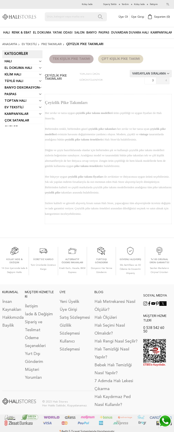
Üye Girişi (137, 16)
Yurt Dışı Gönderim (34, 358)
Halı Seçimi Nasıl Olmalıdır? (109, 329)
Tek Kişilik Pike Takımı (71, 58)
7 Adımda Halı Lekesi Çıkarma (113, 385)
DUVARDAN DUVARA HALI (130, 32)
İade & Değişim (39, 314)
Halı (8, 61)
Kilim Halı (13, 74)
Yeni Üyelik (69, 302)
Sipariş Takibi (110, 4)
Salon (79, 32)
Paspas (10, 94)
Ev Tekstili (14, 107)
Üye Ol (123, 16)
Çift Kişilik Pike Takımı (120, 58)
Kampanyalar (161, 32)
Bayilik (8, 325)
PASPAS (104, 32)
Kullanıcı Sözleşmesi (70, 345)
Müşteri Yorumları (33, 374)
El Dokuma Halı (18, 68)
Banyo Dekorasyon (22, 87)
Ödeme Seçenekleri (35, 342)
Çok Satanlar (17, 120)
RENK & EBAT (21, 32)
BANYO (91, 32)
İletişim (31, 306)
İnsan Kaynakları (11, 306)
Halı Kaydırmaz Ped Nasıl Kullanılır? (112, 401)
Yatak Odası (63, 32)
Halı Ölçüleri (105, 318)
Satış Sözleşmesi (75, 318)
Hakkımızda (11, 318)
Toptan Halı (15, 100)
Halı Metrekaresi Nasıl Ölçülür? (114, 306)
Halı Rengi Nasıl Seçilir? (115, 341)
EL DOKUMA (42, 32)
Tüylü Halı (14, 81)
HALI (6, 32)
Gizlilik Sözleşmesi (70, 329)
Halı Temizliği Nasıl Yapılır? (111, 353)
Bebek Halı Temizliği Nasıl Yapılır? (113, 369)
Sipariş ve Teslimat (33, 326)
